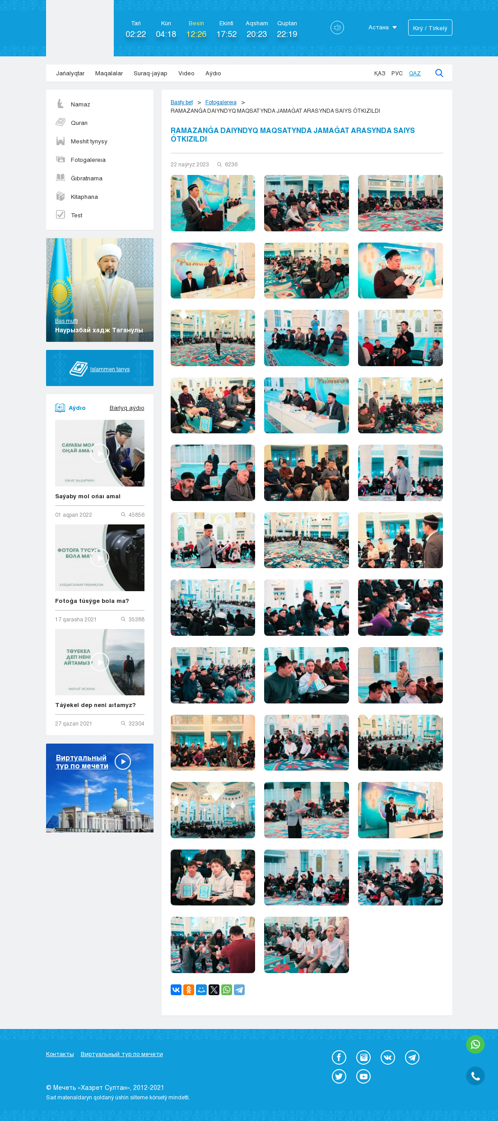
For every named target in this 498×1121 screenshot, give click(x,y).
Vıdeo (186, 73)
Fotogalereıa (80, 159)
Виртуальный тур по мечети (122, 1053)
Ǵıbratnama (78, 178)
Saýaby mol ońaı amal (88, 496)
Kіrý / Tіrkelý (430, 28)
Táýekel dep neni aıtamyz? (95, 704)
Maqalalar (109, 73)
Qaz (415, 73)
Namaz (72, 104)
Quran (71, 122)
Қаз (379, 73)
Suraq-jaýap (151, 73)
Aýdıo (213, 73)
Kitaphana (76, 196)
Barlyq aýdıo (127, 407)
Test (68, 215)
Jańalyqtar (70, 73)
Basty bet (182, 102)
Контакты (60, 1053)
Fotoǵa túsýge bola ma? (92, 600)
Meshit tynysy (81, 141)
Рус (397, 73)
